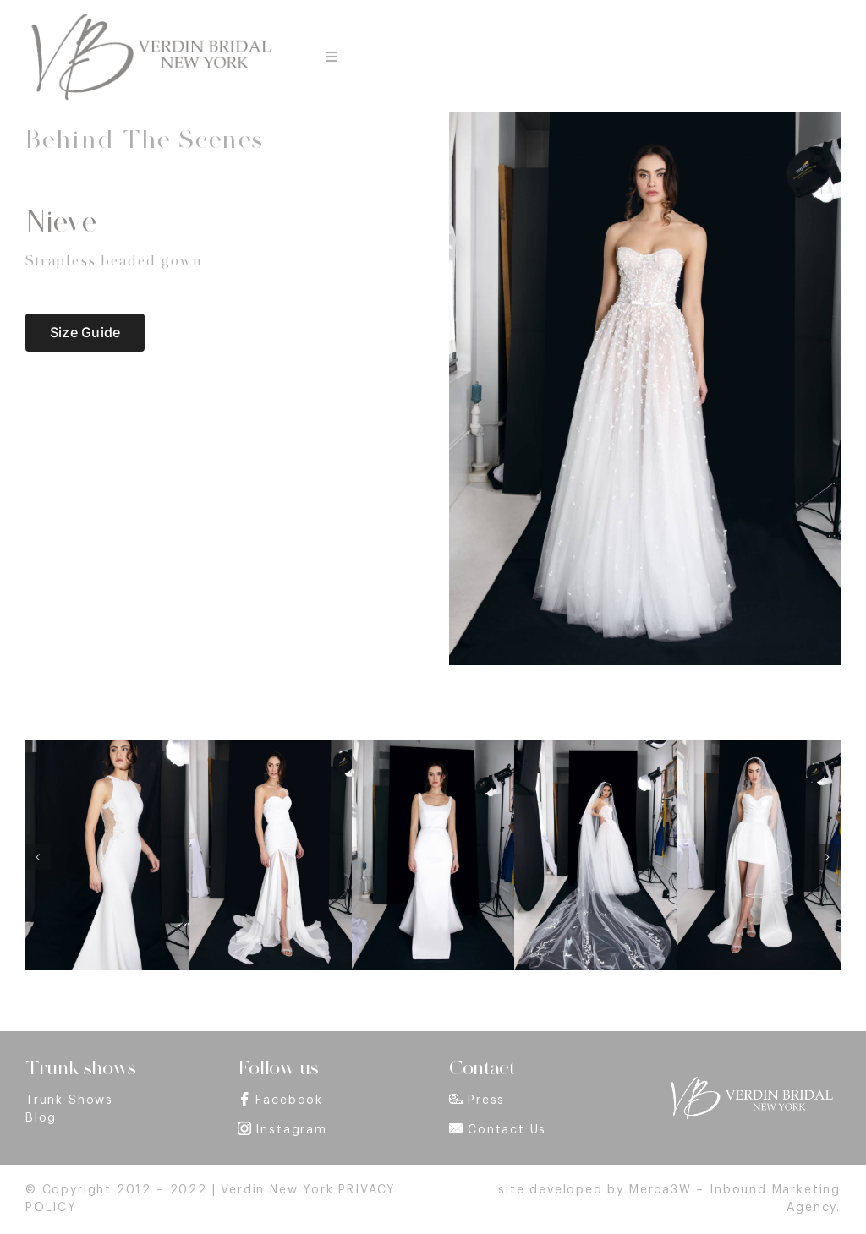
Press (486, 1100)
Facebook (289, 1100)
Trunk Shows (69, 1100)
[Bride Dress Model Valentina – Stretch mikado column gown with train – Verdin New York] (433, 746)
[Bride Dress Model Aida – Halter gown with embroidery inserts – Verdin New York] (107, 746)
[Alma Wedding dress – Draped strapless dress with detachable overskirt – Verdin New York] (759, 746)
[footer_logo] (751, 1082)
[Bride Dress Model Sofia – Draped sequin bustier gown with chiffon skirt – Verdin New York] (270, 746)
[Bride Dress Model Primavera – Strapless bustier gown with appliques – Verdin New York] (595, 746)
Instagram (290, 1130)
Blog (41, 1118)
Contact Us (507, 1130)
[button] (38, 857)
